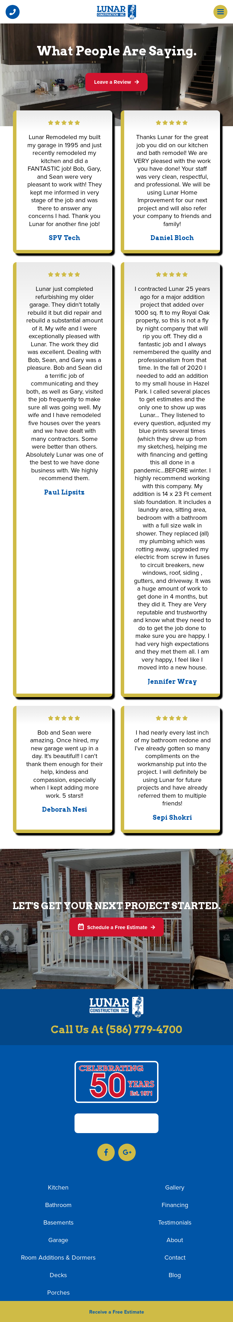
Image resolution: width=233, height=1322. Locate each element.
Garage (58, 1240)
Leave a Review (116, 82)
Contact (174, 1258)
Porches (58, 1293)
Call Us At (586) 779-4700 (116, 1029)
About (175, 1240)
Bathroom (58, 1205)
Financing (175, 1205)
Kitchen (58, 1188)
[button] (13, 12)
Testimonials (174, 1223)
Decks (58, 1275)
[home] (116, 11)
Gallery (174, 1188)
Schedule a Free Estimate (116, 927)
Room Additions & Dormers (58, 1258)
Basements (58, 1223)
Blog (175, 1275)
